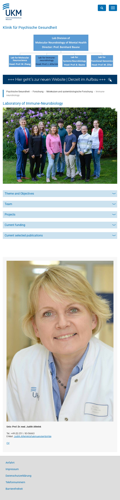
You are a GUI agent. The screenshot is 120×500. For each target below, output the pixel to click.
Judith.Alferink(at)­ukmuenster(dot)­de (32, 436)
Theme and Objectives (19, 193)
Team (8, 204)
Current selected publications (24, 235)
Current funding (15, 225)
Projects (10, 214)
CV (8, 443)
